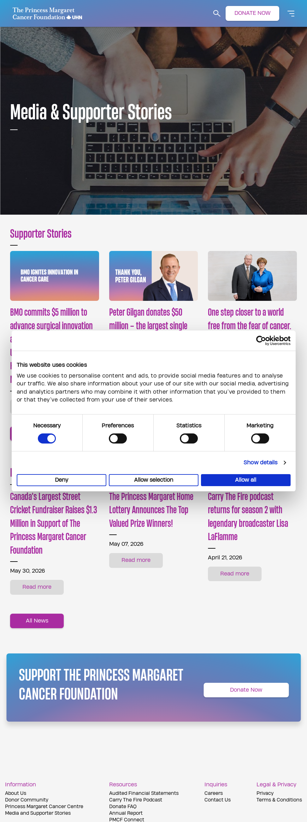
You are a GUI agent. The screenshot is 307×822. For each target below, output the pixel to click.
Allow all (245, 480)
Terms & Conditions (279, 800)
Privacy (265, 793)
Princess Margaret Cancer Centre (44, 806)
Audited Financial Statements (144, 793)
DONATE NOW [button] (252, 13)
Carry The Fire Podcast (135, 800)
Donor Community (26, 800)
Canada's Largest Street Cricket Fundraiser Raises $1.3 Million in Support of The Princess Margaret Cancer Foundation (53, 524)
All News (37, 620)
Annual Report (126, 813)
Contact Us (217, 800)
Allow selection (153, 480)
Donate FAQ (123, 806)
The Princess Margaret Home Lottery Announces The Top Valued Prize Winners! (151, 510)
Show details (260, 462)
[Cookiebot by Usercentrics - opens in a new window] (263, 341)
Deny (61, 480)
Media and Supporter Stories (38, 813)
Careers (213, 793)
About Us (15, 793)
